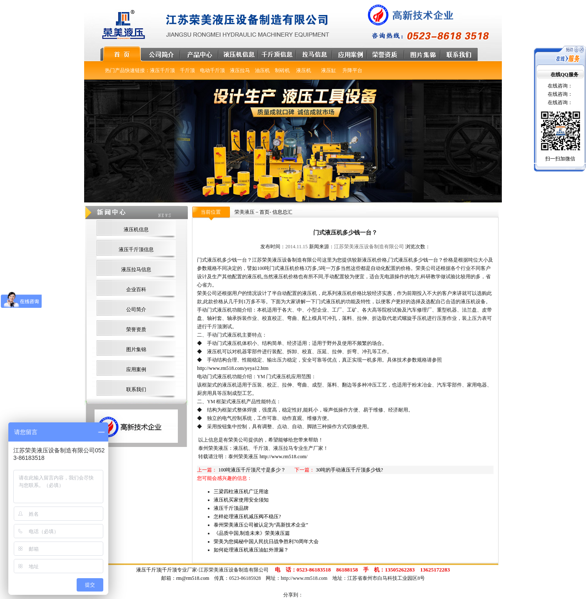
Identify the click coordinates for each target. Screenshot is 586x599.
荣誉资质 (136, 329)
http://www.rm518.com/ (283, 456)
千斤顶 (169, 570)
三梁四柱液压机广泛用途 (241, 491)
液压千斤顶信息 (136, 249)
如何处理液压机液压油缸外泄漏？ (251, 550)
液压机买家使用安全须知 (241, 500)
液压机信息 (136, 229)
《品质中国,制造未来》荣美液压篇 (252, 533)
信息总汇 (282, 212)
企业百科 (136, 289)
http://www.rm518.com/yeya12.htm (233, 368)
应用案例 (136, 369)
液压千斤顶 (148, 570)
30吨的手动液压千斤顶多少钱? (349, 470)
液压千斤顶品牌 (231, 508)
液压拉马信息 (136, 269)
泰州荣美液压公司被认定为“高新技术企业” (261, 525)
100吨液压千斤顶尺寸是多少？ (252, 470)
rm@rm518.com (192, 578)
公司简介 (136, 309)
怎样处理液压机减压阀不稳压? (247, 516)
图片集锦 (136, 349)
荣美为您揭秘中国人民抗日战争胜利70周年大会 (266, 541)
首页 (264, 212)
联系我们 (136, 389)
